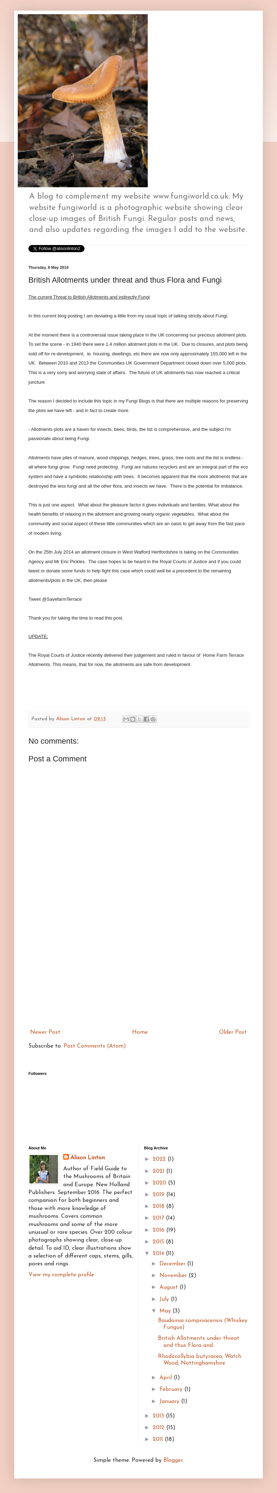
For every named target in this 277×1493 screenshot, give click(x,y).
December (173, 1264)
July (165, 1299)
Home (140, 1032)
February (171, 1389)
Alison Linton (87, 1158)
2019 (159, 1195)
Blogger (173, 1460)
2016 (159, 1230)
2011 (159, 1439)
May (166, 1311)
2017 (159, 1218)
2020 (160, 1183)
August (169, 1287)
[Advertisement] (138, 972)
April (166, 1378)
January (170, 1401)
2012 (159, 1428)
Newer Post (45, 1032)
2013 (159, 1416)
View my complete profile (61, 1275)
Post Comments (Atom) (95, 1046)
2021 (159, 1171)
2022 (160, 1159)
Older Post (233, 1032)
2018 (159, 1206)
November (174, 1275)
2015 (159, 1242)
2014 (159, 1253)
